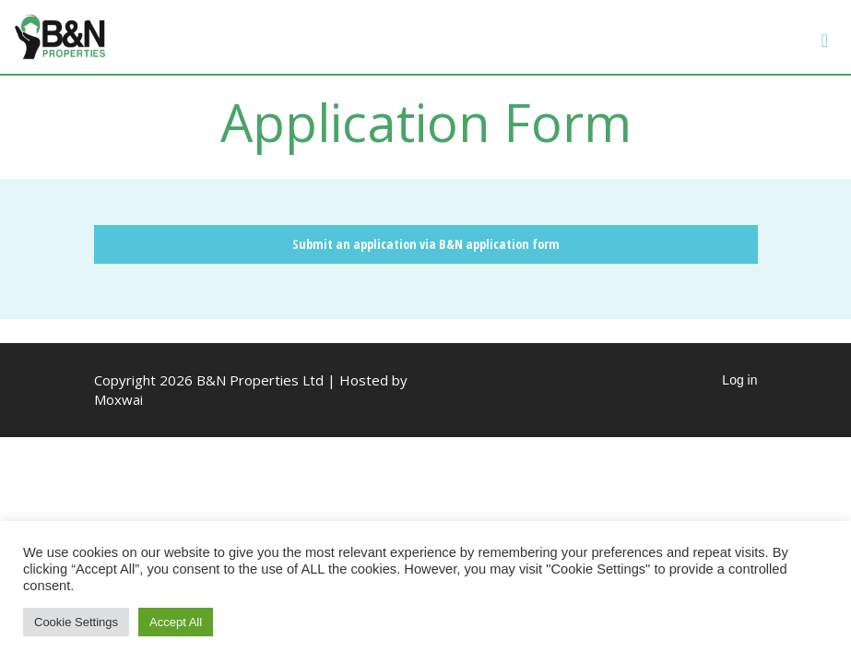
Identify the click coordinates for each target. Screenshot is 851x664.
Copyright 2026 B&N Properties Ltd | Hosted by (251, 380)
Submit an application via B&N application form (426, 244)
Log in (739, 380)
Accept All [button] (175, 622)
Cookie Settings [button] (76, 622)
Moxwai (118, 399)
